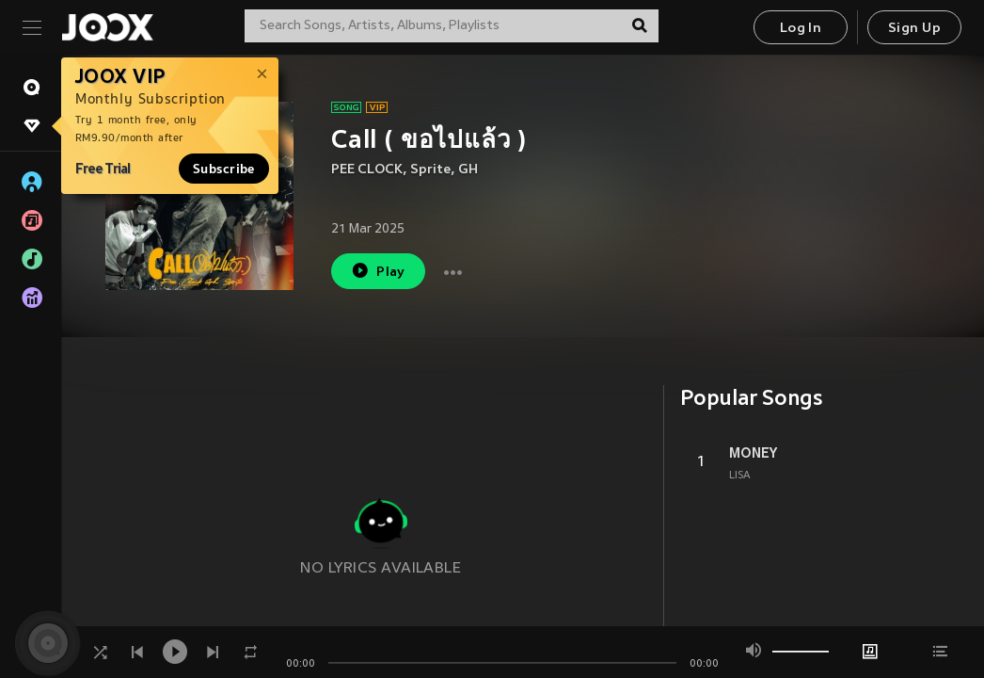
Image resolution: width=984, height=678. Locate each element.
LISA (740, 475)
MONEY (753, 452)
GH (468, 170)
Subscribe (224, 168)
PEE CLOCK (367, 170)
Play (378, 271)
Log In (800, 29)
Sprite (430, 170)
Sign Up (914, 29)
